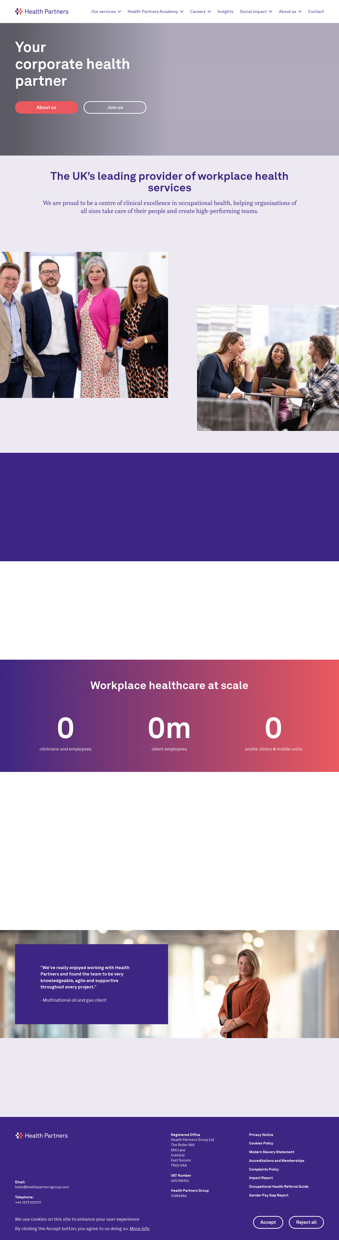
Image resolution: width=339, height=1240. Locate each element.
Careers (198, 11)
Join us (115, 107)
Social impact (253, 11)
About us (287, 11)
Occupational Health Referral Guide (279, 1186)
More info (139, 1228)
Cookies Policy (261, 1143)
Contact (316, 11)
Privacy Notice (261, 1135)
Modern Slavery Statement (271, 1152)
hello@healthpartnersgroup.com (42, 1187)
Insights (225, 11)
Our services (103, 11)
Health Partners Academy (153, 11)
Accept (268, 1222)
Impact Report (261, 1178)
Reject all (306, 1222)
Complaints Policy (264, 1169)
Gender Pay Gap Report (268, 1195)
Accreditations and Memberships (276, 1161)
